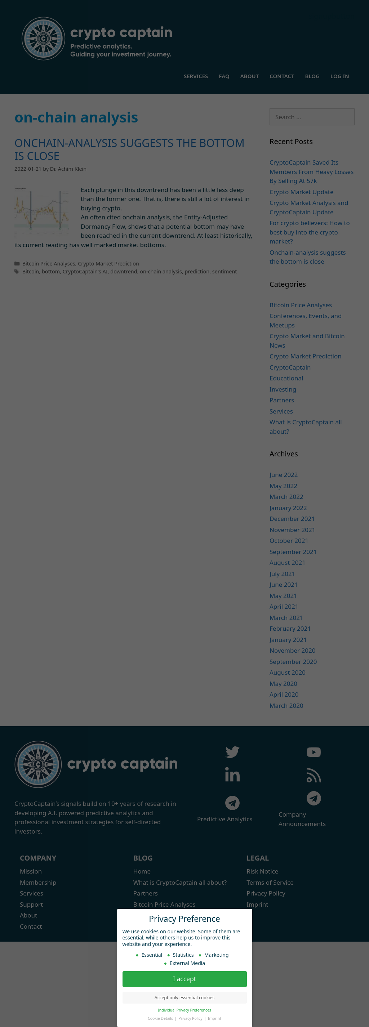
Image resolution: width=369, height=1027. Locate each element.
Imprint (214, 1018)
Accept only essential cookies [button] (184, 997)
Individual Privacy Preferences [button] (184, 1009)
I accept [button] (184, 978)
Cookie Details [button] (161, 1018)
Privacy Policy (190, 1018)
